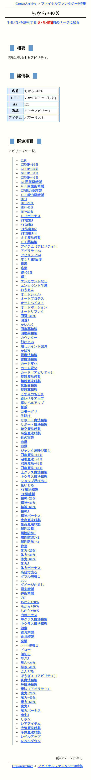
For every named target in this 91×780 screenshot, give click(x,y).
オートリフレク (32, 311)
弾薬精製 (27, 593)
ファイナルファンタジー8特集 (63, 3)
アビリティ (38, 57)
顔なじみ (27, 342)
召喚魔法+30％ (31, 463)
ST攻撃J (27, 220)
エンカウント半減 (34, 285)
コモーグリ (29, 411)
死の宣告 (27, 437)
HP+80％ (27, 211)
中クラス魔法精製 (34, 619)
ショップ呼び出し (34, 481)
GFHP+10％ (30, 164)
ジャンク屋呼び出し (36, 450)
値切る (26, 654)
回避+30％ (28, 316)
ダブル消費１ (31, 576)
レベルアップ (31, 736)
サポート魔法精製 (34, 420)
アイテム (15, 117)
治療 (24, 628)
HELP (15, 97)
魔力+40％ (28, 697)
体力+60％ (28, 559)
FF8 (11, 57)
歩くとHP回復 (31, 259)
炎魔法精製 (29, 680)
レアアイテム (31, 723)
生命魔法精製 (31, 520)
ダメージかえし (32, 584)
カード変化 (29, 363)
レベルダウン (31, 741)
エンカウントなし (34, 281)
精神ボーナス (31, 516)
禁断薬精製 (29, 385)
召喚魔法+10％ (31, 455)
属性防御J (28, 533)
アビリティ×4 (31, 255)
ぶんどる (27, 671)
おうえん (27, 290)
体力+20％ (28, 550)
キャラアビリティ (37, 111)
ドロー (26, 650)
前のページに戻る (66, 22)
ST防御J (27, 224)
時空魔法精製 (31, 429)
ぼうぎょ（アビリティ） (39, 676)
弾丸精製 (27, 589)
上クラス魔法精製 (34, 472)
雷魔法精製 (29, 355)
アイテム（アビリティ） (39, 246)
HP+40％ (27, 207)
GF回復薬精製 (31, 182)
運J (23, 277)
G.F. (24, 160)
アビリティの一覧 (21, 151)
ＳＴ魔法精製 (31, 238)
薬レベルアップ (32, 398)
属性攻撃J (28, 529)
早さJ (25, 658)
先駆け (26, 416)
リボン (26, 719)
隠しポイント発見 (34, 346)
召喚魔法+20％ (31, 459)
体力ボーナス (31, 568)
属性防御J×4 (30, 542)
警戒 (24, 407)
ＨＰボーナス (31, 216)
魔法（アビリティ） (36, 689)
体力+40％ (28, 555)
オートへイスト (32, 303)
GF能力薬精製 (31, 190)
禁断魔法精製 (31, 377)
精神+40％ (28, 502)
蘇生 (24, 546)
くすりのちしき (32, 394)
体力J (25, 563)
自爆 (24, 442)
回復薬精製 (29, 329)
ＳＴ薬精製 (29, 242)
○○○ (24, 580)
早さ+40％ (28, 667)
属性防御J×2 (30, 537)
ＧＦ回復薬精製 (32, 186)
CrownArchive (25, 3)
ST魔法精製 (29, 489)
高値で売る (29, 572)
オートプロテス (32, 298)
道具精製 (27, 632)
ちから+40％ (30, 606)
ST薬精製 (28, 494)
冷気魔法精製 (31, 728)
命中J (25, 715)
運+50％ (26, 272)
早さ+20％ (28, 663)
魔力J (25, 706)
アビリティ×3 (31, 251)
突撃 (24, 641)
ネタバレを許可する (22, 22)
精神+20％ (28, 498)
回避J (25, 320)
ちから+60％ (30, 610)
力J (23, 597)
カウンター (29, 337)
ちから (39, 13)
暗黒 (24, 264)
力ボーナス (29, 615)
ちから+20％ (30, 602)
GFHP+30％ (30, 173)
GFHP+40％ (30, 177)
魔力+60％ (28, 702)
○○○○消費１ (30, 645)
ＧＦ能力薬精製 (32, 195)
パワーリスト (34, 117)
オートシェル (31, 294)
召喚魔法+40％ (31, 468)
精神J (25, 511)
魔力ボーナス (31, 710)
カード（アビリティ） (37, 372)
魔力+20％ (28, 693)
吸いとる (27, 485)
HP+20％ (27, 203)
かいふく (27, 324)
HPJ (24, 199)
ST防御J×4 (29, 233)
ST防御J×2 (29, 229)
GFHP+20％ (30, 169)
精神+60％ (28, 507)
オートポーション (34, 307)
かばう (26, 350)
